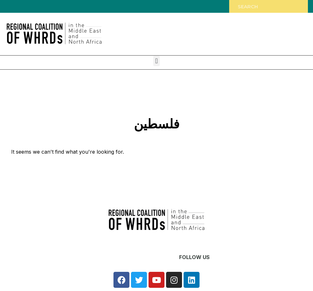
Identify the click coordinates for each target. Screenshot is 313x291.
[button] (156, 61)
